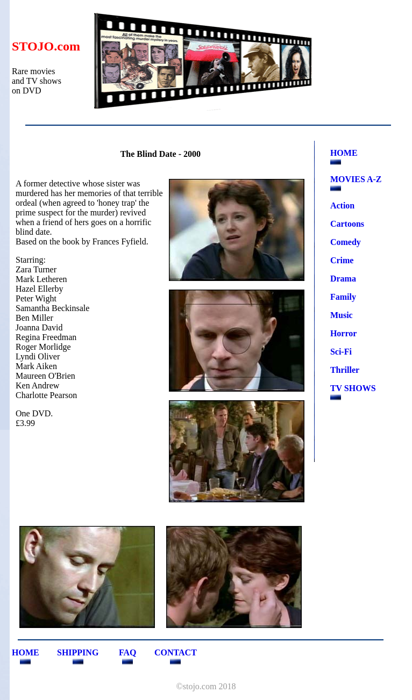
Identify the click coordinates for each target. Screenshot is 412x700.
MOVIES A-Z (356, 179)
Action (342, 205)
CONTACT (175, 652)
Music (341, 315)
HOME (344, 152)
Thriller (344, 369)
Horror (343, 333)
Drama (343, 278)
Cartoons (347, 223)
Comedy (345, 242)
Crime (342, 260)
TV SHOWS (353, 388)
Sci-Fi (341, 351)
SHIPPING (77, 652)
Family (343, 296)
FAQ (128, 652)
